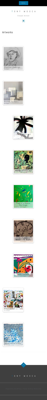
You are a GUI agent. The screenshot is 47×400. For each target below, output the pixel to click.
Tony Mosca (24, 11)
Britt (29, 389)
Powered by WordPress (14, 389)
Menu (23, 3)
